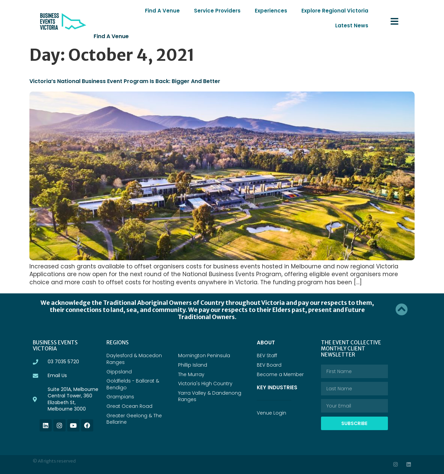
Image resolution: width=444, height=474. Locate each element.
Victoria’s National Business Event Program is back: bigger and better (120, 66)
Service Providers (183, 11)
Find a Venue (110, 21)
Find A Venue (132, 11)
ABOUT (266, 323)
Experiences (234, 11)
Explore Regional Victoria (293, 11)
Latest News (353, 11)
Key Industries (278, 368)
